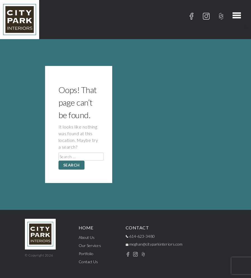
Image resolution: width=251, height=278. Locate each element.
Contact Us (88, 261)
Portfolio (86, 253)
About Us (87, 237)
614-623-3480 (140, 236)
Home (86, 227)
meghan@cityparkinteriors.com (154, 244)
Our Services (90, 245)
